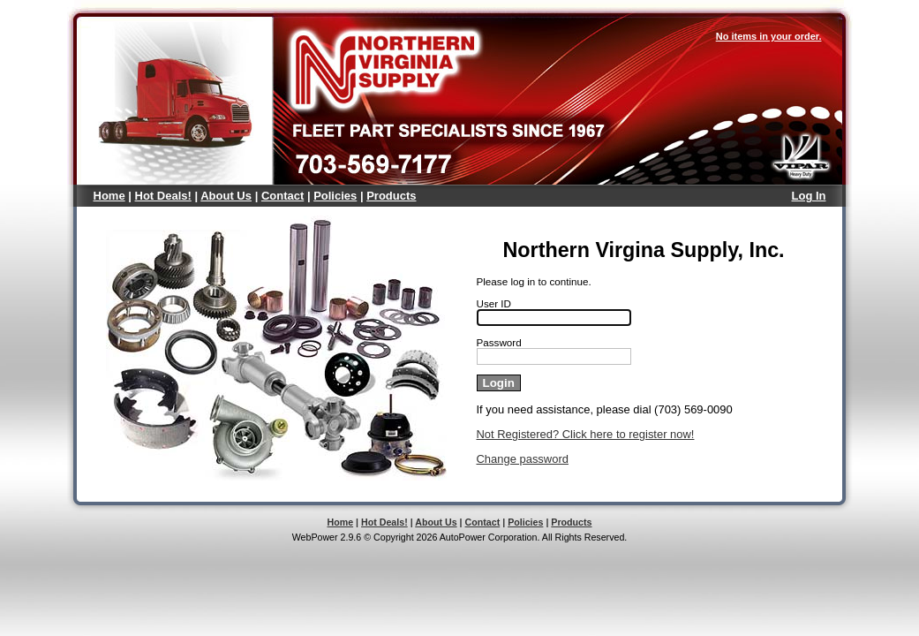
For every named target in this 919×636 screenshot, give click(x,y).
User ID (494, 303)
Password (499, 342)
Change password (523, 459)
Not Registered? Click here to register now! (586, 434)
